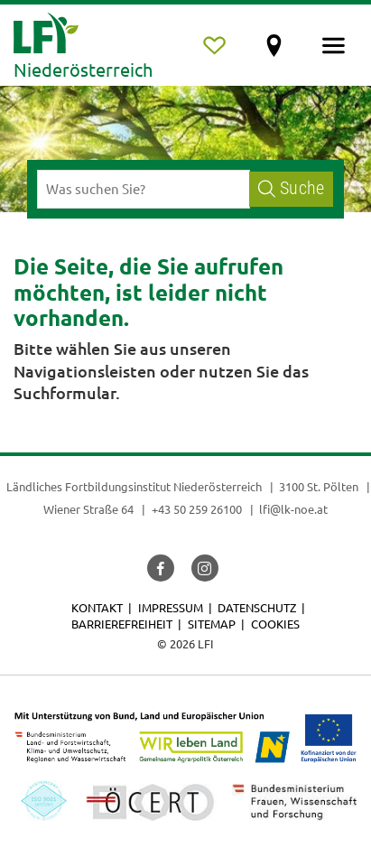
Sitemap (212, 623)
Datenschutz (257, 607)
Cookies (275, 623)
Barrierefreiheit (121, 623)
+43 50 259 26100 (197, 509)
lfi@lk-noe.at (293, 509)
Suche (291, 188)
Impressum (170, 607)
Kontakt (97, 607)
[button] (160, 568)
